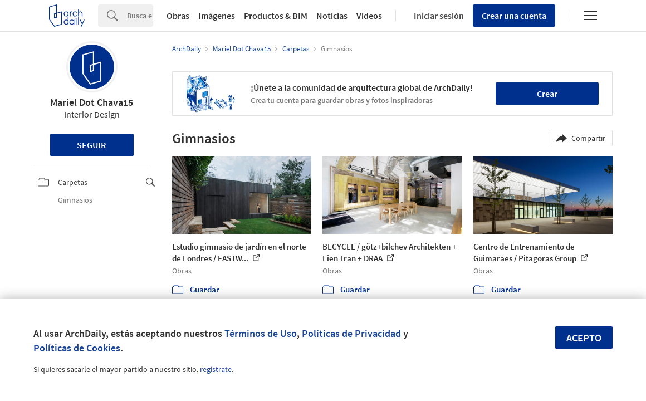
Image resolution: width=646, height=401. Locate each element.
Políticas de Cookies (76, 347)
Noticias (332, 15)
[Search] (140, 15)
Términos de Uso (260, 333)
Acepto (583, 337)
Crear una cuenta (514, 15)
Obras (178, 15)
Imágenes (216, 15)
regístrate (216, 369)
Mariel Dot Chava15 (91, 102)
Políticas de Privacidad (351, 333)
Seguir (91, 144)
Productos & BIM (275, 15)
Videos (369, 15)
